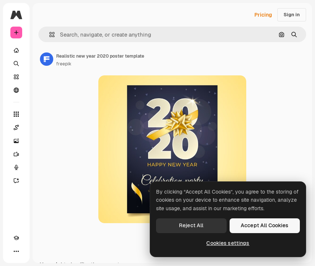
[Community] (16, 90)
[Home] (16, 50)
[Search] (16, 63)
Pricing (263, 14)
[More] (16, 251)
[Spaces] (16, 127)
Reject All (191, 225)
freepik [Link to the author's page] (63, 64)
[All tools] (16, 114)
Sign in (292, 14)
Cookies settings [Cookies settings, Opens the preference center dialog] (227, 243)
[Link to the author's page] (46, 59)
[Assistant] (16, 181)
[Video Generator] (16, 154)
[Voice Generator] (16, 167)
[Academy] (16, 238)
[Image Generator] (16, 141)
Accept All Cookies (265, 225)
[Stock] (16, 77)
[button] (49, 34)
